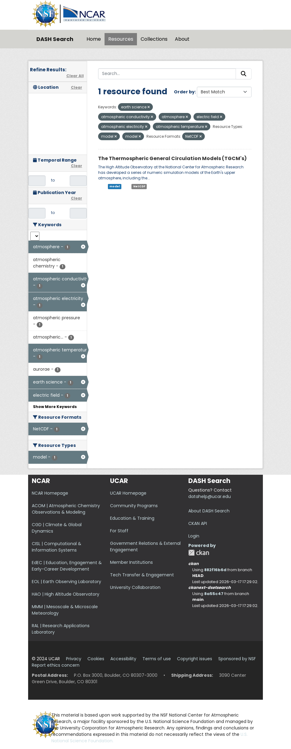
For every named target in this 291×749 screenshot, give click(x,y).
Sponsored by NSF (237, 659)
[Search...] (167, 73)
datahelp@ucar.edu (209, 496)
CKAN (198, 552)
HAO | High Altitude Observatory (65, 594)
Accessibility (123, 659)
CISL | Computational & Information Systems (56, 547)
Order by (184, 92)
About (182, 39)
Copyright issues (194, 659)
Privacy (73, 659)
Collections (154, 39)
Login (193, 536)
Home (94, 39)
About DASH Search (209, 511)
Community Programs (134, 506)
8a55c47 (213, 594)
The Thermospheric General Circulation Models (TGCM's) (172, 158)
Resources (120, 39)
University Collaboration (135, 587)
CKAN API (197, 523)
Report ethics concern (55, 665)
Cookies (95, 659)
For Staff (119, 531)
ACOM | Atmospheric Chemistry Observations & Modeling (66, 509)
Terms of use (156, 659)
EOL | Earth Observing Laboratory (66, 582)
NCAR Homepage (50, 493)
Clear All (75, 75)
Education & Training (132, 518)
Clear (76, 87)
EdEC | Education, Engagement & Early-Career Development (67, 566)
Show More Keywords (55, 406)
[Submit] (244, 73)
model (114, 186)
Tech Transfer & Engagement (142, 575)
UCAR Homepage (128, 493)
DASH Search (54, 39)
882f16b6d (215, 570)
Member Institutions (131, 562)
